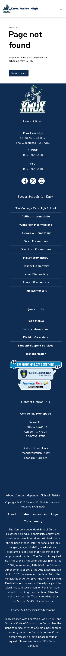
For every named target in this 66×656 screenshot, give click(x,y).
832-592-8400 (33, 155)
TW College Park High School (35, 208)
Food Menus (35, 321)
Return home (18, 73)
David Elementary (36, 241)
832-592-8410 (33, 169)
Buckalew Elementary (36, 233)
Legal (55, 514)
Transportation (35, 354)
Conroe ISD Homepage (35, 414)
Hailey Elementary (35, 258)
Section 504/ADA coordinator (35, 601)
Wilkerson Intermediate (35, 225)
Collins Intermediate (36, 216)
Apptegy (40, 506)
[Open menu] (61, 9)
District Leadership (33, 514)
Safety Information (36, 329)
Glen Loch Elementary (36, 249)
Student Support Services (36, 346)
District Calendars (35, 337)
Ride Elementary (35, 291)
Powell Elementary (36, 282)
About (11, 514)
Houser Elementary (36, 266)
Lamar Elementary (35, 274)
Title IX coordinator (43, 596)
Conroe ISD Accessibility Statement (33, 610)
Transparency (33, 521)
